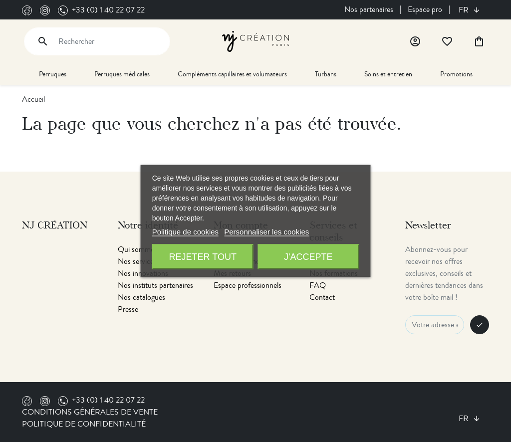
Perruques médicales (122, 74)
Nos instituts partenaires (155, 285)
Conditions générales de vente (90, 412)
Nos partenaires (368, 9)
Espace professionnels (247, 285)
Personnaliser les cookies (266, 231)
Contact (322, 297)
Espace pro (425, 9)
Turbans (325, 74)
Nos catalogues (141, 297)
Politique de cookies (185, 231)
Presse (128, 309)
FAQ (317, 285)
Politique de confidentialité (84, 424)
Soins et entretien (388, 74)
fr (465, 9)
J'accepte (308, 257)
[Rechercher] (97, 41)
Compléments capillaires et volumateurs (232, 74)
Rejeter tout (203, 257)
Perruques (52, 74)
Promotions (456, 74)
